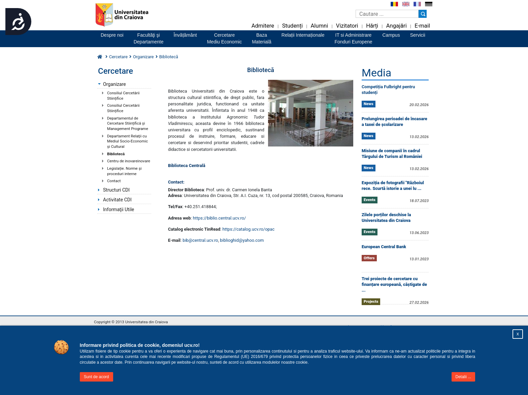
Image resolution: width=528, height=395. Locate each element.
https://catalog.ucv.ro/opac (248, 229)
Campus (391, 35)
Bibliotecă (116, 154)
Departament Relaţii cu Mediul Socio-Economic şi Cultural (127, 141)
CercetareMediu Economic (224, 38)
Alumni (319, 26)
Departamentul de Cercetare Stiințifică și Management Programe (127, 123)
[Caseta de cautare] (387, 14)
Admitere (263, 26)
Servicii (417, 35)
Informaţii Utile (118, 209)
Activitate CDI (117, 199)
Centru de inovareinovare (128, 161)
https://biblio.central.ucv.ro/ (219, 218)
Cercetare (118, 56)
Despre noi (112, 35)
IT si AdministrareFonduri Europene (353, 38)
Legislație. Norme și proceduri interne (124, 171)
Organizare (143, 56)
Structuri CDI (116, 190)
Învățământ (185, 35)
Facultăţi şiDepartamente (149, 38)
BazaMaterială (261, 38)
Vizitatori (347, 26)
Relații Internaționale (303, 35)
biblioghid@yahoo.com (242, 240)
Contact (114, 180)
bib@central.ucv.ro (200, 240)
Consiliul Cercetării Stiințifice (123, 96)
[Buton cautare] (423, 14)
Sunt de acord (96, 376)
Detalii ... (463, 376)
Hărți (372, 26)
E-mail (422, 26)
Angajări (396, 26)
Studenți (292, 26)
